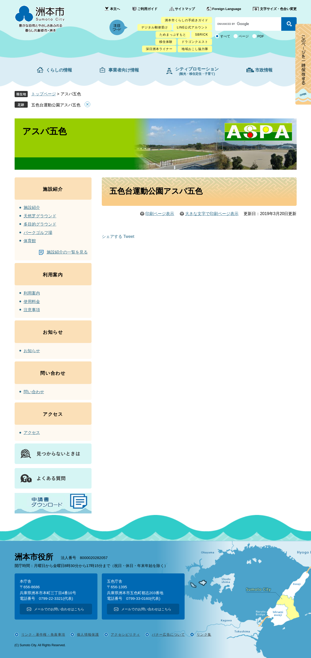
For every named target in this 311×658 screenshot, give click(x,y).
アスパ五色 (44, 131)
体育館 (30, 241)
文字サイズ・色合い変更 (278, 9)
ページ (244, 36)
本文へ (115, 9)
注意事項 (32, 310)
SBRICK (201, 34)
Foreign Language (226, 9)
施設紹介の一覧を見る (67, 252)
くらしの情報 (59, 70)
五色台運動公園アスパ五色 (56, 105)
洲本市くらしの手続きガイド (186, 20)
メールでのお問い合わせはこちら (59, 609)
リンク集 (204, 634)
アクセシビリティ (125, 634)
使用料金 (32, 301)
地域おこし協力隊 (195, 49)
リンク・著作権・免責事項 (43, 634)
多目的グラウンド (40, 224)
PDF (260, 36)
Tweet (128, 237)
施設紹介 (32, 207)
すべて (225, 36)
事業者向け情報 (123, 70)
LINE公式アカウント (192, 27)
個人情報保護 (88, 634)
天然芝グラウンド (40, 216)
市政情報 (264, 70)
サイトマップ (185, 9)
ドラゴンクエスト (195, 42)
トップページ (43, 94)
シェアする (112, 237)
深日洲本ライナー (159, 49)
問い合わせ (34, 392)
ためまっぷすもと (172, 34)
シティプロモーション (197, 71)
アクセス (32, 432)
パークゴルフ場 (38, 232)
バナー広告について (168, 634)
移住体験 (166, 42)
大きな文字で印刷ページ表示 (211, 213)
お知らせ (32, 351)
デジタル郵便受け (154, 27)
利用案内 (32, 293)
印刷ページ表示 (159, 213)
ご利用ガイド (147, 9)
